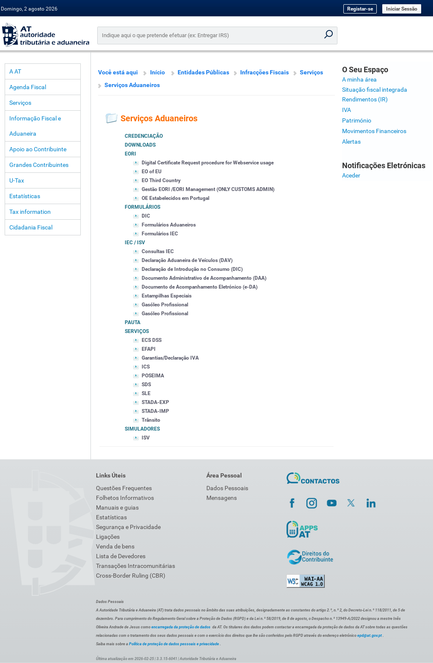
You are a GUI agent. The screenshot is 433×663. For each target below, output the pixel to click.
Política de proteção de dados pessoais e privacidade (174, 644)
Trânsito (151, 420)
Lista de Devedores (120, 556)
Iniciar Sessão (401, 9)
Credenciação (144, 136)
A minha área (359, 79)
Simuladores (142, 429)
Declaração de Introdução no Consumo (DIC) (192, 269)
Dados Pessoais (227, 488)
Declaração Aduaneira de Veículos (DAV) (187, 260)
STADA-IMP (155, 411)
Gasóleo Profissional (165, 305)
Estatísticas (24, 196)
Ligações (108, 536)
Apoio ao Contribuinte (37, 149)
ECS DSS (152, 340)
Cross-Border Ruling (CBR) (130, 575)
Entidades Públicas (203, 72)
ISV (146, 438)
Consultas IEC (158, 251)
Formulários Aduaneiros (169, 225)
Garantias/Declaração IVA (170, 358)
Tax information (30, 211)
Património (356, 120)
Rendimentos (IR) (365, 99)
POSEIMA (153, 376)
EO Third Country (161, 180)
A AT (15, 71)
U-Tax (16, 180)
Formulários (142, 207)
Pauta (132, 322)
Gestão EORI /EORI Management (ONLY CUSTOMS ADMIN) (208, 189)
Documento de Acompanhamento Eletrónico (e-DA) (200, 287)
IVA (346, 109)
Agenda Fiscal (27, 87)
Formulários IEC (160, 234)
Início (157, 72)
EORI (130, 154)
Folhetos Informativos (125, 497)
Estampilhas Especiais (167, 296)
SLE (146, 393)
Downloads (140, 145)
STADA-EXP (155, 402)
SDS (146, 384)
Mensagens (221, 497)
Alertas (351, 141)
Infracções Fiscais (264, 72)
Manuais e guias (117, 507)
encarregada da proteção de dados (181, 627)
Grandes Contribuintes (39, 164)
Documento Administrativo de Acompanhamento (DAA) (204, 278)
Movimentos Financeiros (374, 131)
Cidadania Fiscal (30, 227)
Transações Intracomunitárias (135, 565)
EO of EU (152, 172)
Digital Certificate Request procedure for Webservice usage (208, 163)
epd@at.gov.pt (369, 635)
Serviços (20, 102)
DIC (146, 216)
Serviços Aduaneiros (132, 85)
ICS (146, 367)
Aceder (351, 175)
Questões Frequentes (124, 488)
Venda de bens (115, 546)
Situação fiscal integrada (374, 89)
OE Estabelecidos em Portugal (175, 198)
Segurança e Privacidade (128, 527)
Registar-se (360, 9)
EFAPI (149, 349)
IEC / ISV (135, 243)
